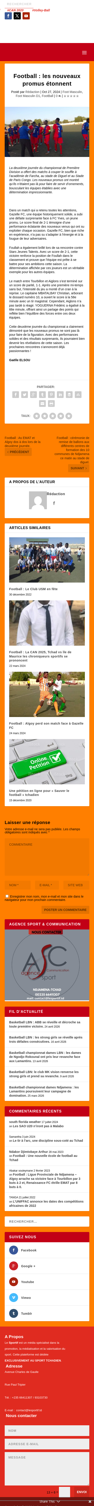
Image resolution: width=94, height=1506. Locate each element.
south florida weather (25, 1122)
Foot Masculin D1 (28, 96)
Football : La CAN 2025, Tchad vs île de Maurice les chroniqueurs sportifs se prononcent (40, 656)
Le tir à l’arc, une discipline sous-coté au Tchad (48, 1140)
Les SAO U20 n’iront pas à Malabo (38, 1126)
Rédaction (32, 92)
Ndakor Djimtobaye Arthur (28, 1152)
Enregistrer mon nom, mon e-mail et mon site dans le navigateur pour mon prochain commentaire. (44, 898)
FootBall (47, 96)
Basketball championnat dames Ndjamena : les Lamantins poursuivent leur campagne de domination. (44, 1091)
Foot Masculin (72, 92)
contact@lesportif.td (29, 1410)
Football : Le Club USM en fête (33, 589)
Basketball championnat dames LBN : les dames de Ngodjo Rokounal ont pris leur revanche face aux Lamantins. (45, 1057)
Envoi (82, 1492)
